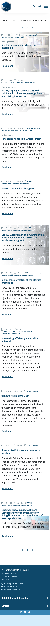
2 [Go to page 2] (22, 28)
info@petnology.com (11, 589)
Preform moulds (7, 37)
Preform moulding (33, 129)
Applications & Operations (10, 333)
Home (13, 20)
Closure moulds (40, 20)
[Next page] (32, 28)
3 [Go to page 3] (27, 28)
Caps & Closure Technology (13, 82)
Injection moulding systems (11, 275)
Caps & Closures (27, 505)
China (29, 181)
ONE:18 (29, 228)
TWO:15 (30, 503)
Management (32, 35)
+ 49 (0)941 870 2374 (12, 584)
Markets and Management (10, 184)
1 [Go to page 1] (17, 28)
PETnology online (25, 20)
